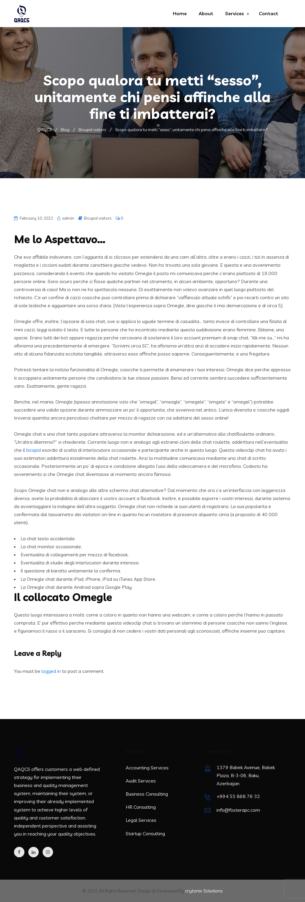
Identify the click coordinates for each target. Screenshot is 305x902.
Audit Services (141, 781)
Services (234, 13)
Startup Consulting (145, 833)
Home (180, 13)
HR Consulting (141, 807)
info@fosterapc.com (238, 810)
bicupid (33, 450)
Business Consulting (147, 794)
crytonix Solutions (204, 891)
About (206, 13)
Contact (268, 13)
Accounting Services (147, 768)
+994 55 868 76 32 (238, 796)
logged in (51, 671)
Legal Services (141, 820)
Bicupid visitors (97, 218)
